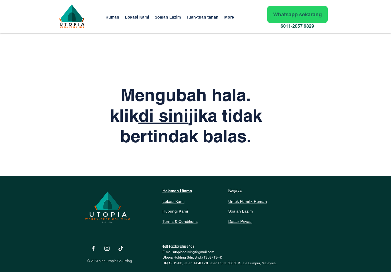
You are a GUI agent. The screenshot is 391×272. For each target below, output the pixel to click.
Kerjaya (235, 190)
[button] (202, 17)
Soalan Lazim (240, 211)
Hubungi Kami (175, 211)
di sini (163, 115)
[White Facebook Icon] (93, 248)
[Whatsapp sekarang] (297, 14)
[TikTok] (120, 248)
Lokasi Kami (173, 201)
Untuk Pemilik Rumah (247, 201)
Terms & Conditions (180, 221)
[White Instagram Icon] (107, 248)
